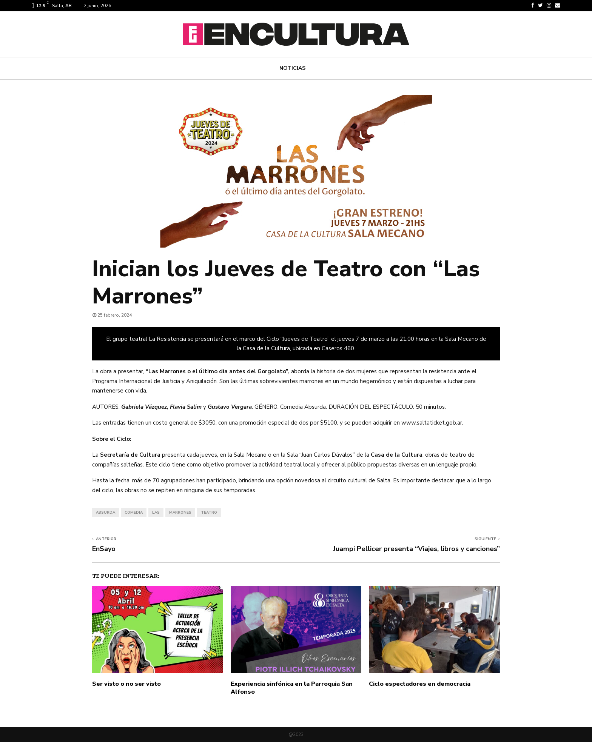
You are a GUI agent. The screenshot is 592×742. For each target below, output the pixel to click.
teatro (209, 512)
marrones (180, 512)
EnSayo (104, 548)
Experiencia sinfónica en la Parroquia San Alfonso (292, 688)
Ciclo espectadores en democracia (419, 684)
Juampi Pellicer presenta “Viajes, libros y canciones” (416, 548)
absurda (105, 512)
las (156, 512)
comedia (134, 512)
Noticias (292, 68)
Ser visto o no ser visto (126, 684)
